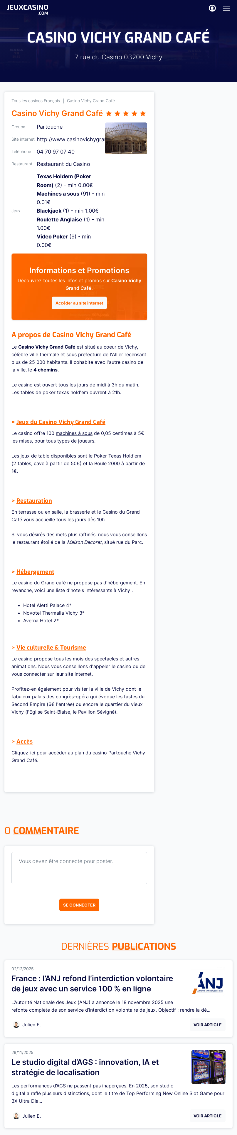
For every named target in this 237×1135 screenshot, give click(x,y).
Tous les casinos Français (35, 100)
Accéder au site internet (79, 302)
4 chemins (45, 370)
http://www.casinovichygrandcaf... (80, 139)
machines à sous (74, 433)
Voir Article (208, 1024)
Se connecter (79, 904)
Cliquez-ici (23, 753)
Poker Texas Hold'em (117, 456)
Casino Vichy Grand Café (91, 100)
